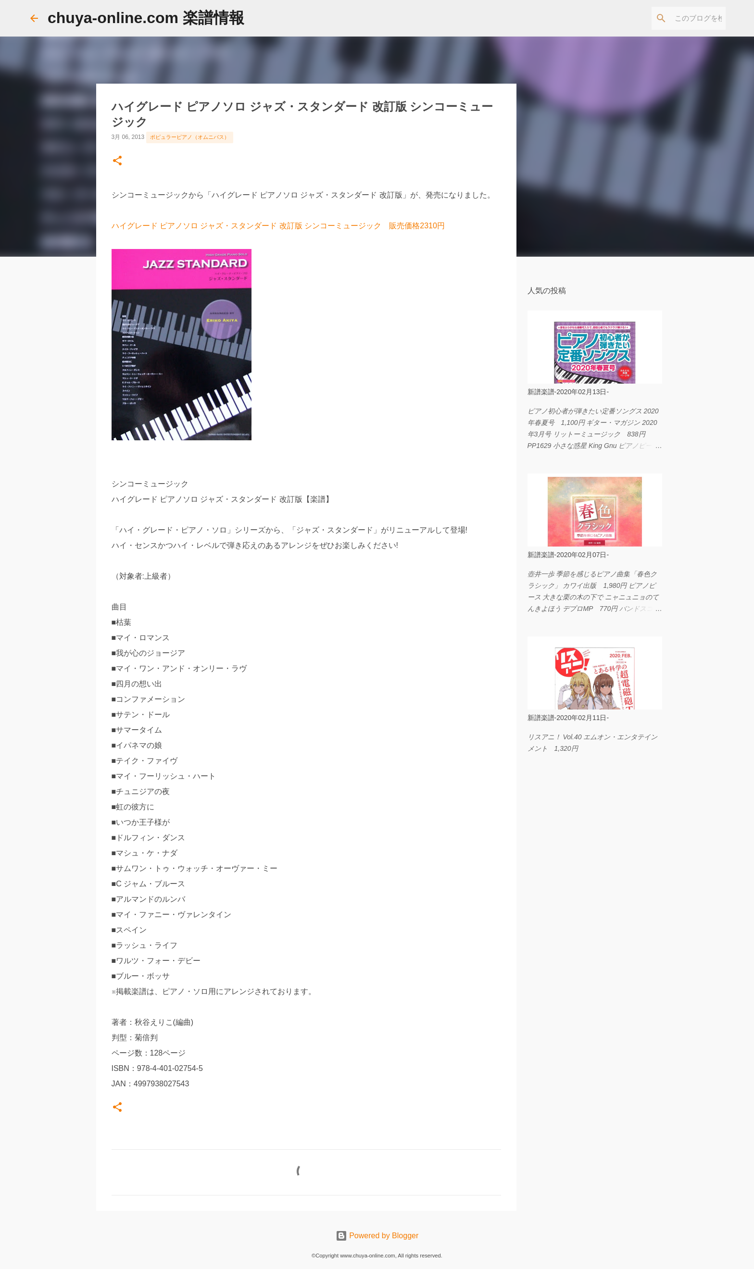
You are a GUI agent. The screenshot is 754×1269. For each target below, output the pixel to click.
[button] (117, 161)
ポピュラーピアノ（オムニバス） (189, 137)
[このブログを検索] (675, 18)
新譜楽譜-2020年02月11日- (568, 718)
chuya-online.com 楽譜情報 (146, 17)
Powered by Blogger (377, 1236)
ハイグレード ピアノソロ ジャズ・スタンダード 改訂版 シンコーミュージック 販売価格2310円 (278, 226)
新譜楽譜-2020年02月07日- (568, 555)
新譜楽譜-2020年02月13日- (568, 392)
